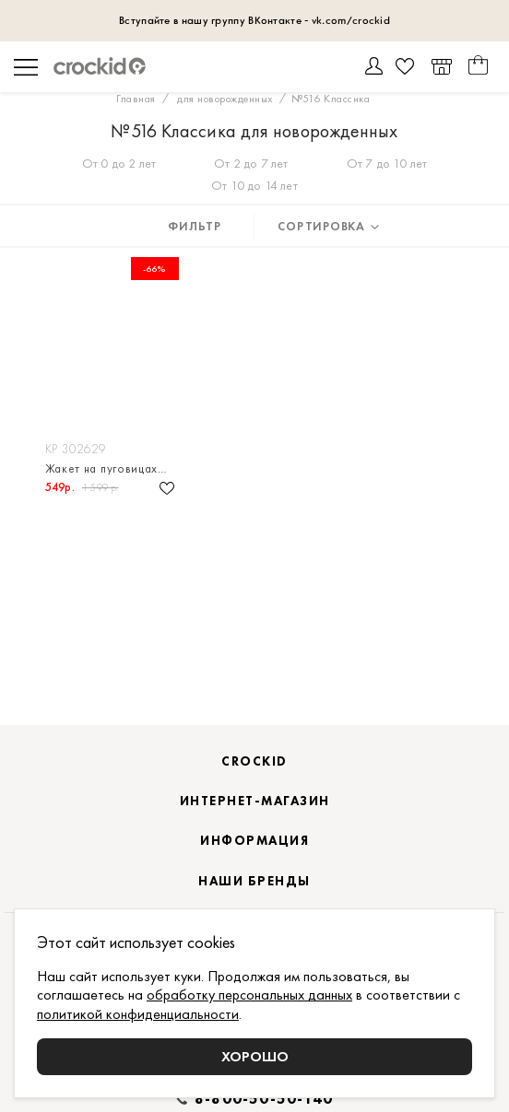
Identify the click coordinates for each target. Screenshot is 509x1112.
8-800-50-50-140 (264, 1099)
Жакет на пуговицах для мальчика (112, 468)
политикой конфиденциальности (138, 1014)
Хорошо (255, 1056)
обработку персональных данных (249, 994)
